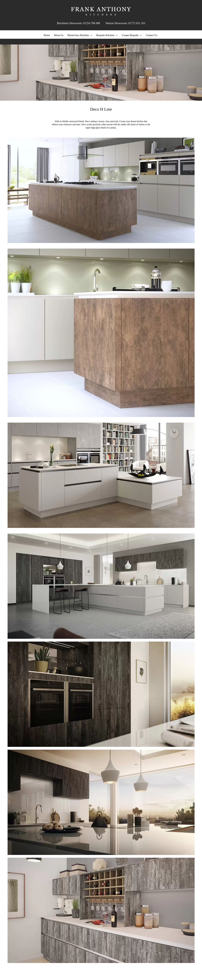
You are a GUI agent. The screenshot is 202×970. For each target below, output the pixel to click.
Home (47, 35)
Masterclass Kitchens (79, 35)
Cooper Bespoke (132, 35)
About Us (59, 35)
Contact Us (151, 35)
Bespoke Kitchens (107, 35)
